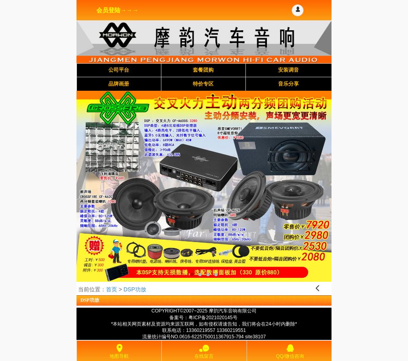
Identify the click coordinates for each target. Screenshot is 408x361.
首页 (111, 289)
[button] (298, 10)
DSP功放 (135, 289)
